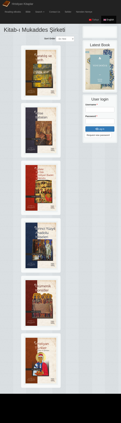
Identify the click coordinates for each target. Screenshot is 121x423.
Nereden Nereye (84, 12)
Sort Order (49, 38)
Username (91, 104)
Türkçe (94, 19)
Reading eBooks (13, 12)
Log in (99, 129)
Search (39, 12)
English (109, 19)
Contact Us (54, 12)
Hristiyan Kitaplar (22, 4)
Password (91, 116)
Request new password (98, 135)
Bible (28, 12)
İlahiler (68, 12)
